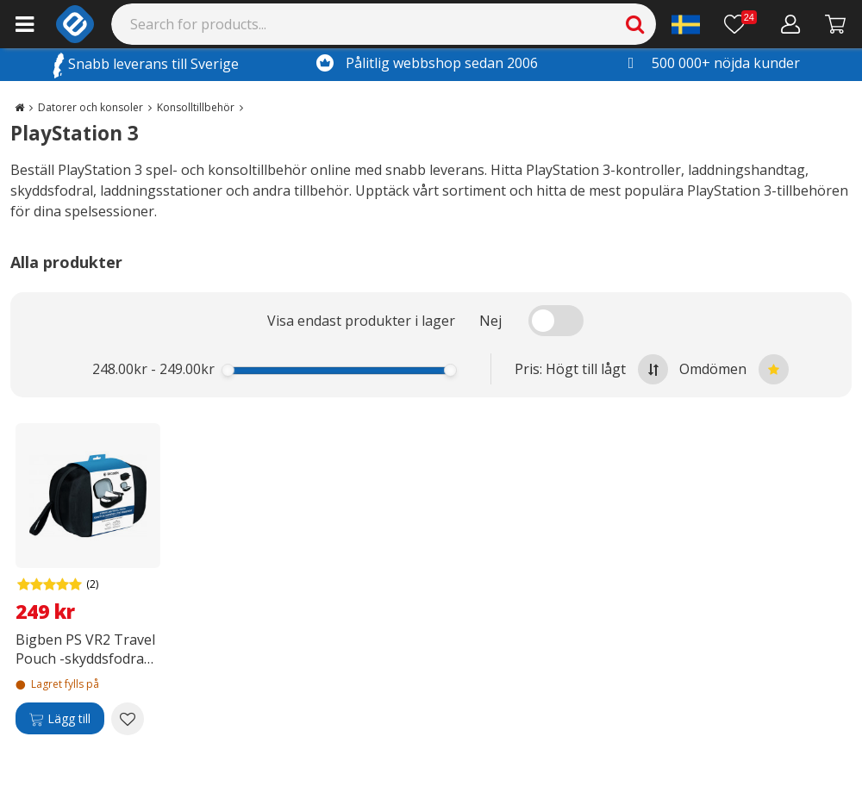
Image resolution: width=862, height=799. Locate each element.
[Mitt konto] (790, 24)
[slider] (228, 370)
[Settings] (686, 24)
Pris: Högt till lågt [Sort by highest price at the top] (591, 369)
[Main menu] (24, 24)
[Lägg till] (60, 718)
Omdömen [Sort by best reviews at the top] (734, 369)
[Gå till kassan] (835, 24)
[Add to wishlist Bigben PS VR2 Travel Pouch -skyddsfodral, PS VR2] (127, 718)
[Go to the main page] (19, 107)
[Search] (384, 24)
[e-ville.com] (75, 24)
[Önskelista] (740, 24)
